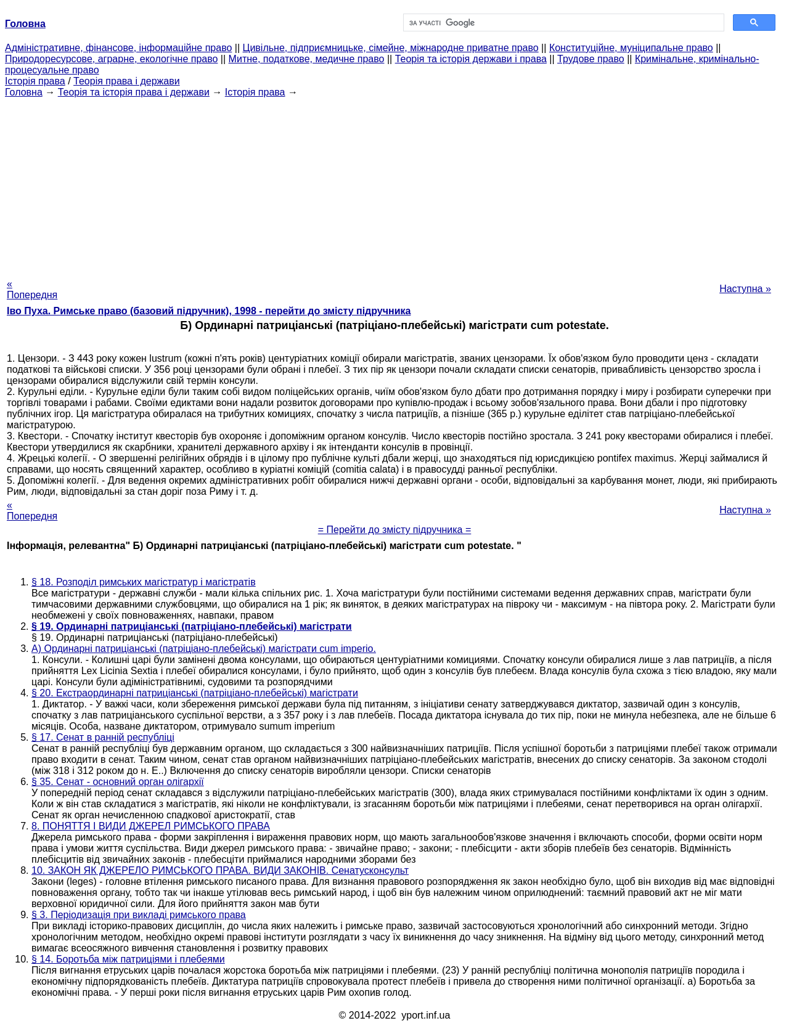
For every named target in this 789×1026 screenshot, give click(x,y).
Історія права (35, 81)
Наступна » (745, 288)
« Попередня (32, 289)
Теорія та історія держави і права (471, 59)
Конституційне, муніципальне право (631, 48)
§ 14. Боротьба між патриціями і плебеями (128, 959)
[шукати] (562, 22)
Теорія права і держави (126, 81)
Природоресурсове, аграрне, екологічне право (111, 59)
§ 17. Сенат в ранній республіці (102, 737)
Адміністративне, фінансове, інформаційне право (118, 48)
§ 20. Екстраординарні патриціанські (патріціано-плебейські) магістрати (194, 693)
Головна (24, 92)
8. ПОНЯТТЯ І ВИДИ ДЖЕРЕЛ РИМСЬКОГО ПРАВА (150, 826)
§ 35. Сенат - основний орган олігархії (117, 781)
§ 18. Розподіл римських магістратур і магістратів (143, 582)
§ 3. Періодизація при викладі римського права (138, 915)
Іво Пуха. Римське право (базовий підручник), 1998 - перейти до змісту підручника (209, 311)
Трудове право (590, 59)
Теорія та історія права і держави (134, 92)
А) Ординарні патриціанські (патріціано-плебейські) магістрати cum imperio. (203, 648)
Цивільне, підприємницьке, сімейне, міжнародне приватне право (391, 48)
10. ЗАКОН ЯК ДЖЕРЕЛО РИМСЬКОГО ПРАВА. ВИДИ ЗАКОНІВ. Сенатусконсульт (220, 870)
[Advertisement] (394, 184)
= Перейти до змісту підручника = (395, 529)
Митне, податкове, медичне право (307, 59)
